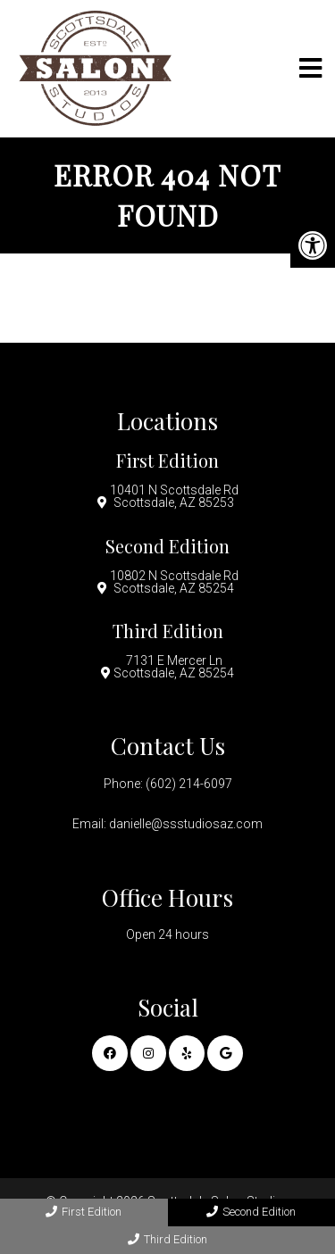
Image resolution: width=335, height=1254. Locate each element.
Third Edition (167, 1239)
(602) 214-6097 (189, 783)
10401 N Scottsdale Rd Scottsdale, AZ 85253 (174, 496)
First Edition (83, 1211)
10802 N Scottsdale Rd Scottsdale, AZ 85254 (174, 581)
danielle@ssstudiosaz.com (186, 824)
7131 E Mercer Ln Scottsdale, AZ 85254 (173, 666)
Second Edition (251, 1211)
